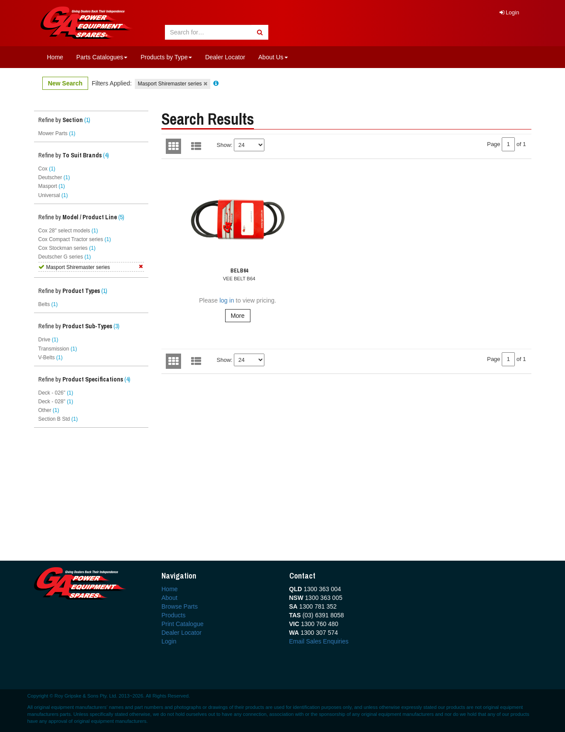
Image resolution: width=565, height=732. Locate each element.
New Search (65, 83)
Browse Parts (179, 606)
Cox (46, 169)
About (169, 597)
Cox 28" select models (68, 231)
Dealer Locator (225, 57)
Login (509, 13)
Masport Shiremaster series (172, 84)
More (238, 315)
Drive (48, 340)
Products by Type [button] (166, 57)
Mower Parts (56, 133)
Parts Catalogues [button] (101, 57)
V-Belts (50, 357)
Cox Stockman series (67, 248)
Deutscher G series (64, 257)
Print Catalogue (182, 623)
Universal (53, 195)
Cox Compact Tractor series (74, 239)
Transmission (57, 349)
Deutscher (54, 177)
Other (48, 410)
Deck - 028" (55, 401)
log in (226, 300)
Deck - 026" (55, 393)
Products (173, 615)
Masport (51, 186)
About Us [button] (273, 57)
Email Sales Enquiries (319, 641)
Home (55, 57)
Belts (48, 304)
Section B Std (58, 419)
